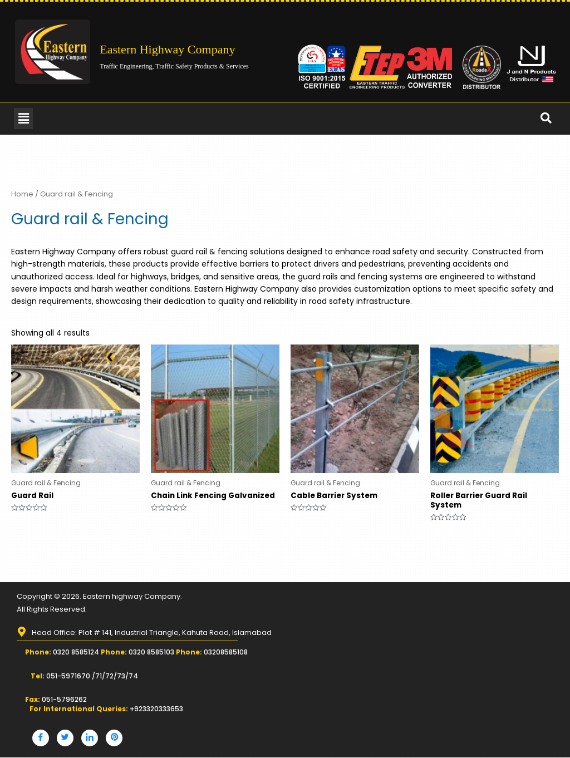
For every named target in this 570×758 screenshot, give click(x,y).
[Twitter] (65, 738)
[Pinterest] (114, 738)
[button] (23, 118)
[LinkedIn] (89, 738)
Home (22, 194)
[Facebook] (40, 738)
